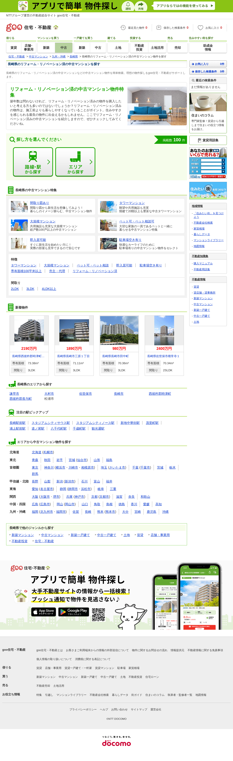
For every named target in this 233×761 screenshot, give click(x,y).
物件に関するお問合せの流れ (149, 650)
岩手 (59, 460)
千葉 (135, 467)
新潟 (59, 481)
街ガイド (136, 695)
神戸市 (79, 496)
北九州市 (46, 511)
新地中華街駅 (130, 423)
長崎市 (119, 393)
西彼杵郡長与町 (21, 398)
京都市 (104, 496)
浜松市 (86, 489)
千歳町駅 (79, 428)
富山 (97, 481)
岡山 (60, 504)
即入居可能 (124, 265)
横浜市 (60, 467)
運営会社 (155, 709)
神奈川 (49, 467)
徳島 (122, 504)
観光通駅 (98, 428)
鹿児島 (151, 511)
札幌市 (48, 452)
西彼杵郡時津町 (160, 393)
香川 (134, 504)
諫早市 (14, 393)
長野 (35, 481)
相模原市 (87, 467)
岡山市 (70, 504)
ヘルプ (104, 709)
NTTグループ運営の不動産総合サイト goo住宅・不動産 (43, 15)
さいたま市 (117, 467)
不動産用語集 (202, 269)
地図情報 (199, 246)
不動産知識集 (200, 256)
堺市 (56, 496)
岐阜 (101, 489)
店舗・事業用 (160, 535)
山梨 (47, 481)
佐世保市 (85, 393)
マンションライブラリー (209, 240)
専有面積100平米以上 (26, 271)
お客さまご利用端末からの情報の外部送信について (97, 650)
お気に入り (208, 64)
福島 (109, 460)
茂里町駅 (152, 423)
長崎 (88, 511)
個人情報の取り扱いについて (54, 659)
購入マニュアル (203, 263)
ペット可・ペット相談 (93, 265)
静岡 (63, 489)
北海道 (36, 452)
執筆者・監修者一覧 (180, 695)
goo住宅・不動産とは (49, 650)
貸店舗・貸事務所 (204, 292)
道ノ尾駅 (38, 428)
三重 (113, 489)
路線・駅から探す (33, 162)
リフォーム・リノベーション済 (95, 271)
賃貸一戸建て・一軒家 (78, 668)
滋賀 (119, 496)
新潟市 (69, 481)
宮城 (72, 460)
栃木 (172, 467)
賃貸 (140, 535)
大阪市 (45, 496)
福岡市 (61, 511)
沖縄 (165, 511)
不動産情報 (198, 279)
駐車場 (121, 668)
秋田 (47, 460)
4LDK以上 (49, 289)
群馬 (35, 474)
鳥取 (97, 504)
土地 (127, 535)
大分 (125, 511)
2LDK (15, 289)
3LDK (30, 289)
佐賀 (76, 511)
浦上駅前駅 (17, 428)
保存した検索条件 (208, 71)
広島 (35, 504)
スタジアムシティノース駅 (95, 423)
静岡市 (73, 489)
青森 (35, 460)
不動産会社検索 (203, 222)
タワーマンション (23, 265)
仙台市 (82, 460)
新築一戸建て (80, 535)
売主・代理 (57, 271)
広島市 (45, 504)
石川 (84, 481)
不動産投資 (20, 541)
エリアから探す (75, 162)
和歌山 (145, 496)
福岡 (35, 511)
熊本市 (110, 511)
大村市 (49, 393)
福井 (109, 481)
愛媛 (146, 504)
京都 (94, 496)
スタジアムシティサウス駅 (51, 423)
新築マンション (23, 535)
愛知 (35, 489)
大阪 (35, 496)
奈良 (131, 496)
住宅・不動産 (44, 541)
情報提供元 (177, 650)
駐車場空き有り (151, 265)
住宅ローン (152, 676)
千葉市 (145, 467)
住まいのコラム (155, 695)
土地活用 (58, 685)
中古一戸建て (106, 535)
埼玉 (104, 467)
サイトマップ (139, 709)
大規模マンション (56, 265)
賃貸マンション (104, 668)
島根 (109, 504)
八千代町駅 (59, 428)
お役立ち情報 (11, 694)
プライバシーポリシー (83, 709)
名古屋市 (46, 489)
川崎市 (73, 467)
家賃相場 (199, 228)
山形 (97, 460)
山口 (85, 504)
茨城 (160, 467)
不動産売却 (43, 685)
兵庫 (69, 496)
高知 (158, 504)
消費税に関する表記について (93, 659)
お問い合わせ (119, 709)
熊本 (100, 511)
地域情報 (197, 206)
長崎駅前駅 (17, 423)
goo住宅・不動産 (13, 649)
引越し (49, 695)
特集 (39, 695)
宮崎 (137, 511)
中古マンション (52, 535)
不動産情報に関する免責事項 (205, 650)
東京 (35, 467)
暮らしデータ (202, 234)
